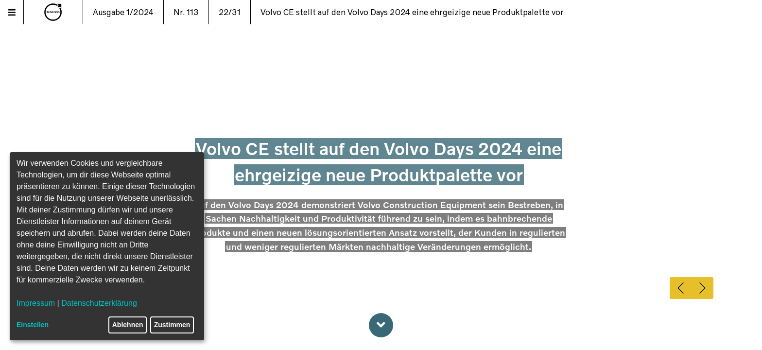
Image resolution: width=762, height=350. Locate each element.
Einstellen (33, 325)
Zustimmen (172, 325)
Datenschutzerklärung (99, 303)
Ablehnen (127, 325)
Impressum (36, 303)
